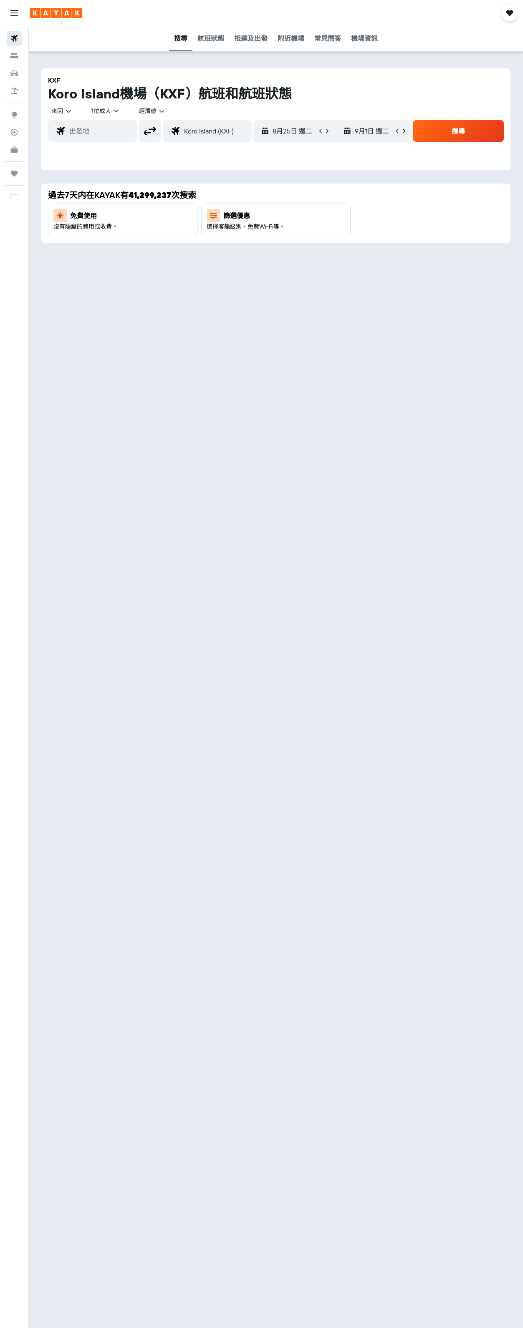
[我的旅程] (14, 173)
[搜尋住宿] (14, 56)
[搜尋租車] (14, 73)
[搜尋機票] (14, 38)
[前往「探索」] (14, 114)
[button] (14, 13)
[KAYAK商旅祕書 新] (14, 149)
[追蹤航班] (14, 132)
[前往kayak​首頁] (56, 13)
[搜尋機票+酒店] (14, 91)
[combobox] (152, 111)
